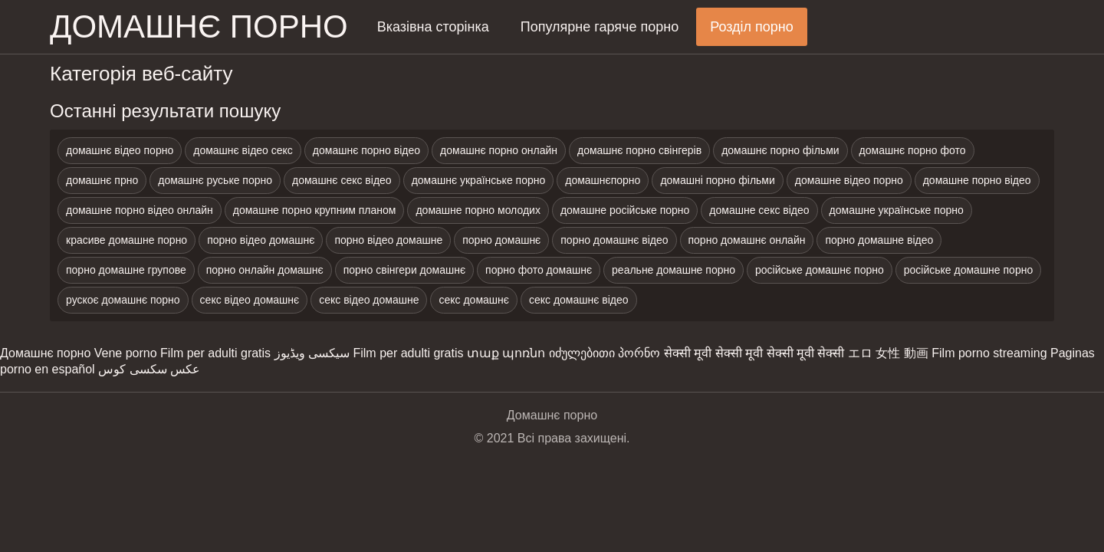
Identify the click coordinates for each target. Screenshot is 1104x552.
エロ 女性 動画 (888, 353)
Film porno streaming (989, 353)
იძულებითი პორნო (604, 353)
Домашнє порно (45, 353)
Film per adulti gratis (215, 353)
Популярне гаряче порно (599, 26)
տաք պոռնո (506, 353)
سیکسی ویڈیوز (312, 353)
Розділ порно (752, 26)
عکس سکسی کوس (149, 369)
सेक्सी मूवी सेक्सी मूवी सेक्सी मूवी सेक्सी (754, 353)
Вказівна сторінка (433, 26)
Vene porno (125, 353)
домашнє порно (199, 26)
